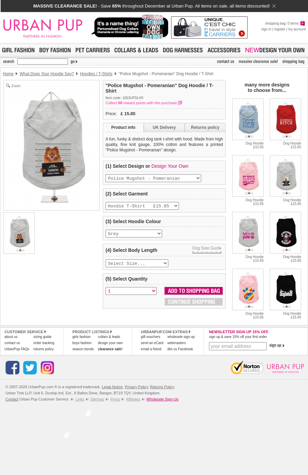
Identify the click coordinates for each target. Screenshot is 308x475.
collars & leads (109, 337)
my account (297, 29)
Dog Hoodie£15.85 (255, 145)
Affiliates (133, 399)
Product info (123, 127)
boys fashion (82, 343)
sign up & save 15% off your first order (238, 337)
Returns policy (205, 127)
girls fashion (81, 337)
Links (79, 399)
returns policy (43, 349)
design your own (110, 343)
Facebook (180, 349)
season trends (83, 349)
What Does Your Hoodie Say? (47, 73)
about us (10, 337)
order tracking (43, 343)
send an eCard (152, 343)
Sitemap (97, 399)
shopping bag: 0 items (285, 23)
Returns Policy (162, 387)
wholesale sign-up (181, 337)
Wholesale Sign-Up (162, 399)
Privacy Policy (136, 387)
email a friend (151, 349)
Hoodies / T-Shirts (96, 73)
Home (8, 73)
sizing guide (42, 337)
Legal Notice (112, 387)
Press (115, 399)
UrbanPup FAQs (16, 349)
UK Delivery (164, 127)
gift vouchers (150, 337)
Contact (11, 399)
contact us (12, 343)
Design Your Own (170, 166)
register (279, 29)
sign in (266, 29)
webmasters (176, 343)
